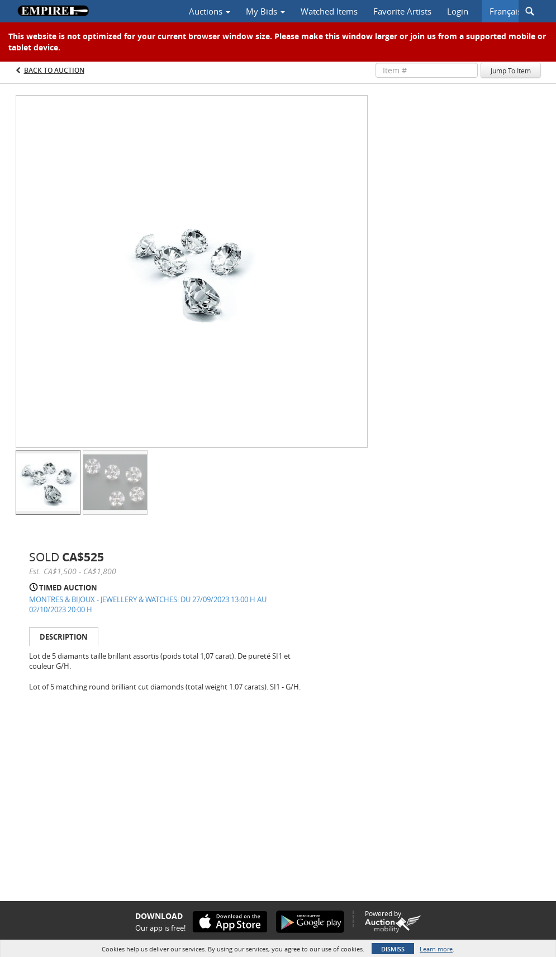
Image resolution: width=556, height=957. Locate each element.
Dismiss (393, 949)
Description (64, 637)
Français (505, 11)
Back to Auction (54, 70)
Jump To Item (511, 70)
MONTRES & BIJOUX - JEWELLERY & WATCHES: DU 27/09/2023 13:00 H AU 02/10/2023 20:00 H (148, 604)
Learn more (436, 949)
